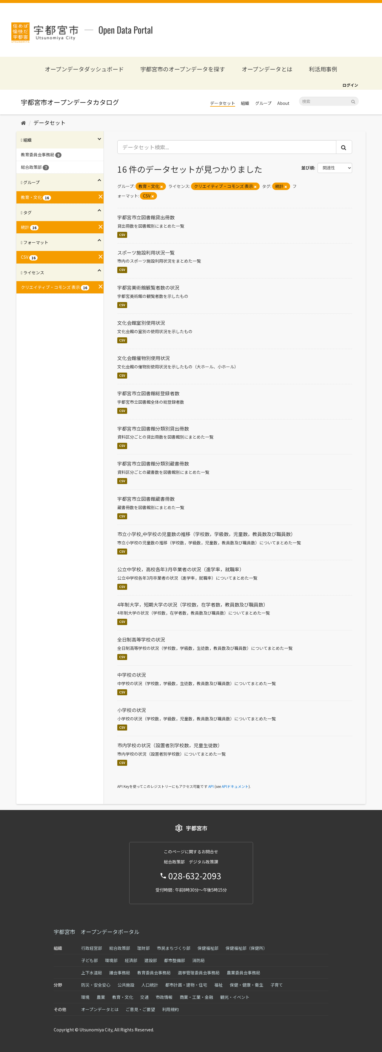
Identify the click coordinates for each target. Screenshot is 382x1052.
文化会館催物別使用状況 (143, 358)
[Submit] (353, 100)
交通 (144, 997)
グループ (263, 103)
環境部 (111, 960)
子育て (276, 985)
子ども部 (89, 960)
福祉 (218, 985)
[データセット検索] (329, 101)
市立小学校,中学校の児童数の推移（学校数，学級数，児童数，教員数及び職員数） (206, 534)
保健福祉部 (208, 948)
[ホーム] (23, 122)
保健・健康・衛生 (246, 985)
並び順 (307, 168)
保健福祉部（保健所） (246, 948)
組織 (245, 103)
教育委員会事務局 (154, 973)
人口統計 (149, 985)
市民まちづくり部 (173, 948)
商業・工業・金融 (196, 997)
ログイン (350, 85)
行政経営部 (91, 948)
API (211, 786)
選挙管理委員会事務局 (199, 973)
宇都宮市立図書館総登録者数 (148, 393)
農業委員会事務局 (243, 973)
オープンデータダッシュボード (84, 69)
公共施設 (126, 985)
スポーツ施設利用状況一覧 (146, 252)
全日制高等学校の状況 (141, 639)
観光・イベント (234, 997)
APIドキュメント (235, 786)
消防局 (198, 960)
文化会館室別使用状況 (141, 322)
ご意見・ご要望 (140, 1009)
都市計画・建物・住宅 (186, 985)
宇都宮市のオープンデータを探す (182, 69)
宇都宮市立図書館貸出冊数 (146, 217)
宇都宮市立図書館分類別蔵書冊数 (153, 463)
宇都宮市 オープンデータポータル (96, 931)
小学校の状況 (131, 709)
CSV (122, 234)
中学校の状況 (131, 674)
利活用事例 (323, 69)
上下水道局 (91, 973)
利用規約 (170, 1009)
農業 (101, 997)
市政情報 (164, 997)
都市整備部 (174, 960)
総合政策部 (119, 948)
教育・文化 (122, 997)
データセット (222, 103)
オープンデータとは (267, 69)
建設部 (150, 960)
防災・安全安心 (95, 985)
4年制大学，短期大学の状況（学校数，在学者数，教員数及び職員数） (192, 604)
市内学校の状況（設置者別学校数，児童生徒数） (169, 745)
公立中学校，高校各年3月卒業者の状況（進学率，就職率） (180, 569)
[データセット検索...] (227, 147)
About (283, 103)
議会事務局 (119, 973)
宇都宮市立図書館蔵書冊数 (146, 498)
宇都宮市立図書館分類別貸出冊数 (153, 428)
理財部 (143, 948)
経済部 (131, 960)
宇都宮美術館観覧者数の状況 (148, 287)
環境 (85, 997)
